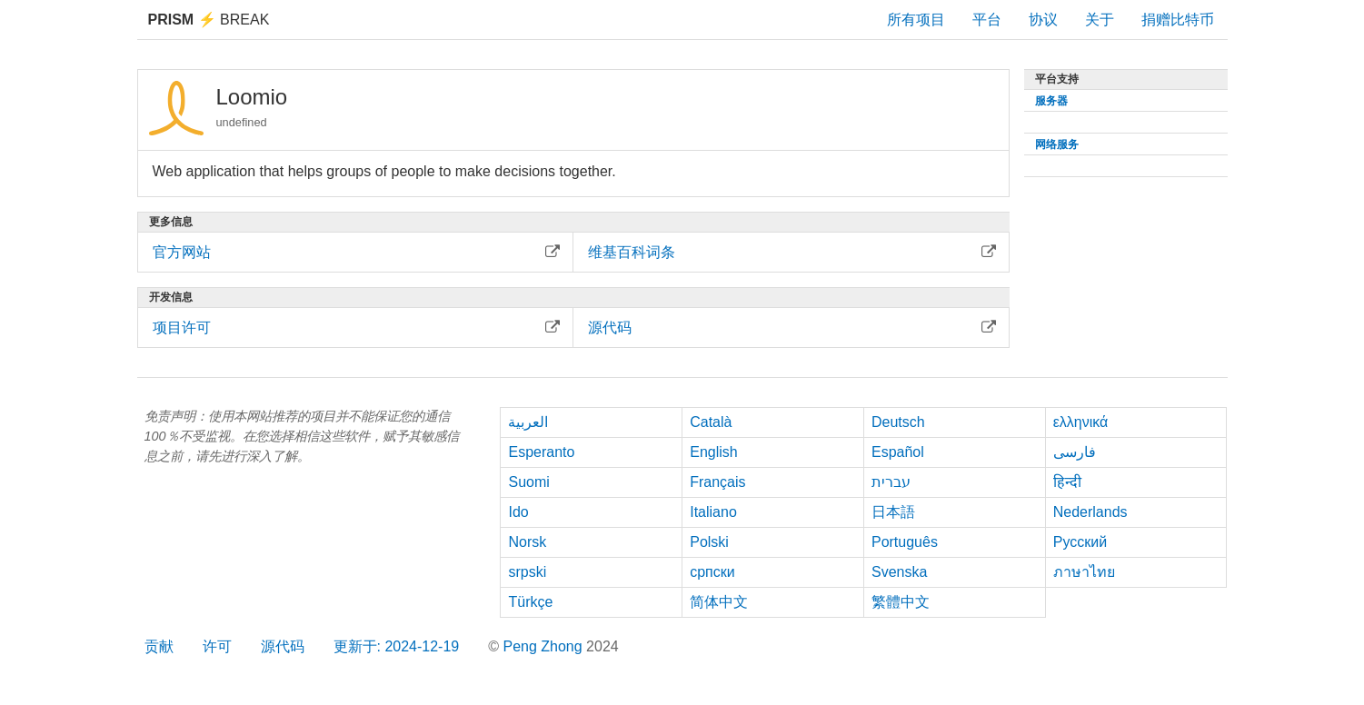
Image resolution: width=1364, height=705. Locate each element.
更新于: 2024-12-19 (397, 646)
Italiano (713, 512)
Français (717, 482)
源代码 (282, 646)
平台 (986, 19)
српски (712, 572)
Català (711, 422)
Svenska (899, 572)
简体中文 (719, 602)
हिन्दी (1067, 482)
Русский (1080, 542)
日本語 (893, 512)
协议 (1043, 19)
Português (904, 542)
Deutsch (898, 422)
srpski (527, 572)
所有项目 (916, 19)
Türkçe (530, 602)
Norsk (527, 542)
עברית (891, 482)
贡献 (159, 646)
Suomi (528, 482)
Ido (518, 512)
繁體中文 (900, 602)
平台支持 (1057, 79)
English (713, 452)
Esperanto (541, 452)
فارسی (1074, 452)
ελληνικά (1081, 422)
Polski (709, 542)
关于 (1099, 19)
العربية (528, 422)
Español (897, 452)
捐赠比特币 (1177, 19)
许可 (217, 646)
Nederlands (1090, 512)
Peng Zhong (544, 646)
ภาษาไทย (1084, 572)
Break (209, 19)
